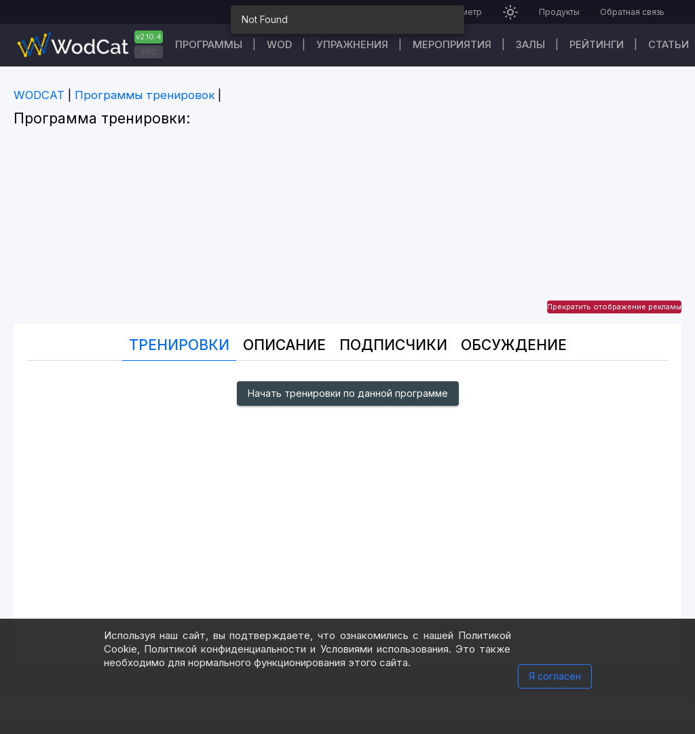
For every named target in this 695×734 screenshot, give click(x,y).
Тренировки (179, 344)
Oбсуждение (514, 344)
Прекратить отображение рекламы (614, 306)
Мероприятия (452, 44)
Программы (208, 44)
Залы (530, 44)
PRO (149, 51)
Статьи (668, 44)
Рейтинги (596, 44)
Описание (284, 344)
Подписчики (393, 344)
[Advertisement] (347, 229)
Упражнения (352, 44)
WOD (279, 44)
